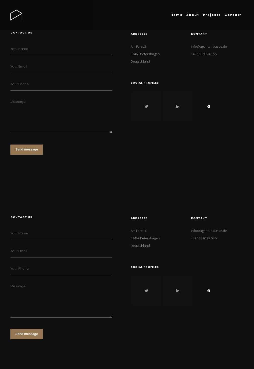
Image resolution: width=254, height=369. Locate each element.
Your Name (19, 48)
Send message (26, 149)
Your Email (18, 66)
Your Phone (19, 84)
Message (18, 101)
